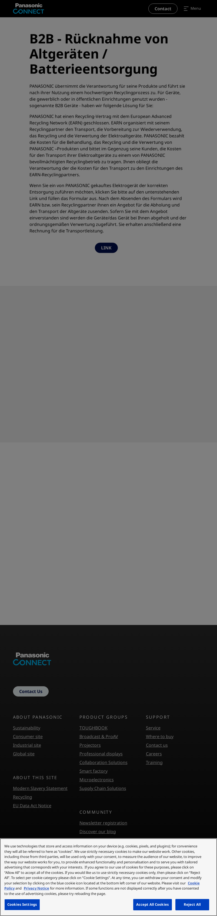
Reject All (192, 904)
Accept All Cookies (152, 904)
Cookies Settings (22, 904)
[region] (108, 877)
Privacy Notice (36, 888)
